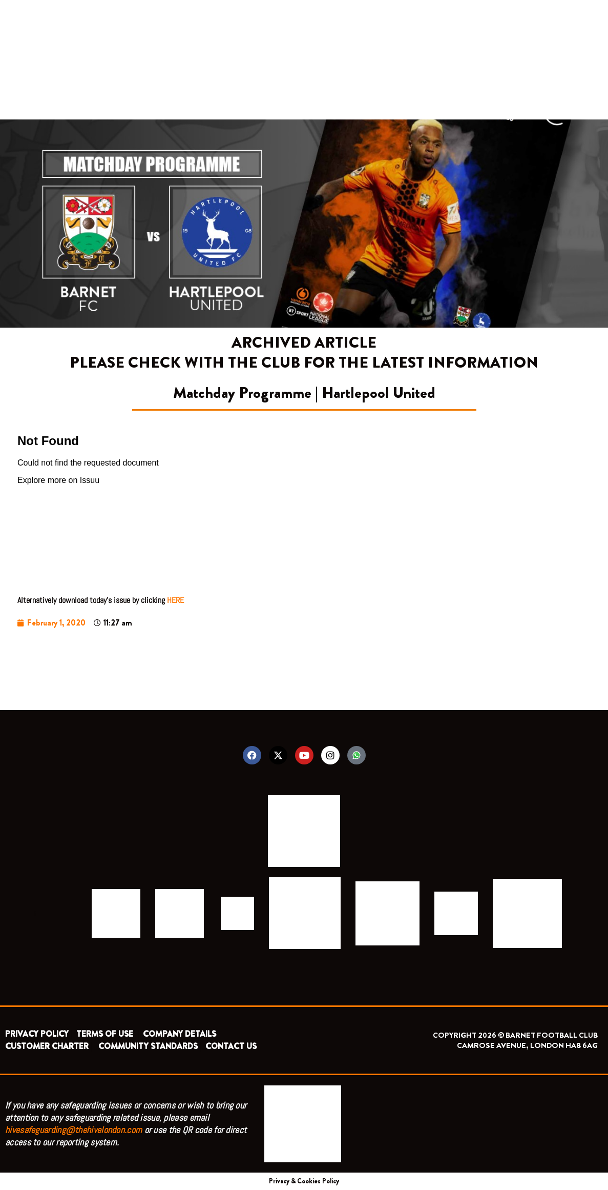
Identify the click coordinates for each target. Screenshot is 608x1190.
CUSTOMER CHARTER (47, 1046)
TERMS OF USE (105, 1034)
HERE (175, 600)
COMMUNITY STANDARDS (148, 1046)
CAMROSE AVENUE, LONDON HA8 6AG (527, 1045)
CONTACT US (231, 1046)
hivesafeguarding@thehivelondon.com (73, 1130)
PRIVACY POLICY (37, 1034)
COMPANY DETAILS (179, 1034)
